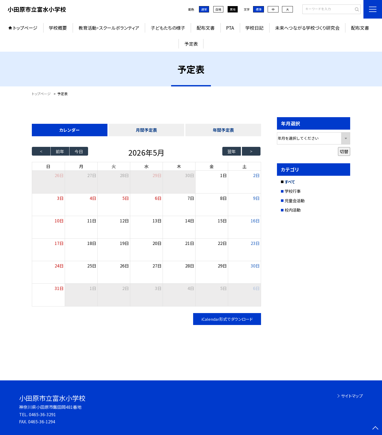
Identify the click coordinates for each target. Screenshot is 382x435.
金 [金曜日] (212, 166)
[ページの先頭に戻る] (375, 428)
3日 (60, 198)
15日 (222, 220)
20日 (157, 243)
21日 (189, 243)
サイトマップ (352, 396)
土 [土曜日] (244, 166)
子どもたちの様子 (168, 27)
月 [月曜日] (81, 166)
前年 (60, 151)
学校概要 (58, 27)
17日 (59, 243)
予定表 (191, 43)
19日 (124, 243)
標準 (259, 9)
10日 (59, 220)
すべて (290, 181)
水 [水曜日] (146, 166)
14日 (189, 220)
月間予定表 (146, 130)
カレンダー (69, 130)
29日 (157, 175)
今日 (79, 151)
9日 (256, 198)
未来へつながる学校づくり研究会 (307, 27)
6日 (158, 198)
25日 (91, 265)
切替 (344, 151)
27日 (91, 175)
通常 (204, 9)
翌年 (231, 151)
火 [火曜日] (114, 166)
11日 (91, 220)
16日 (255, 220)
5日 (125, 198)
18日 (91, 243)
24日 (59, 265)
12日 (124, 220)
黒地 (233, 9)
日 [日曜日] (48, 166)
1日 (223, 175)
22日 (222, 243)
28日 (124, 175)
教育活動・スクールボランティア (109, 27)
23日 (255, 243)
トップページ (25, 27)
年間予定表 (223, 130)
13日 (157, 220)
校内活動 (293, 210)
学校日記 (254, 27)
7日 (191, 198)
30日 (189, 175)
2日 (256, 175)
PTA (230, 27)
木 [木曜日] (179, 166)
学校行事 (293, 191)
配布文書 (206, 27)
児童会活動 (295, 200)
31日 (59, 288)
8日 (223, 198)
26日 (124, 265)
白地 (218, 9)
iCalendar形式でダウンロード (227, 319)
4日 (93, 198)
